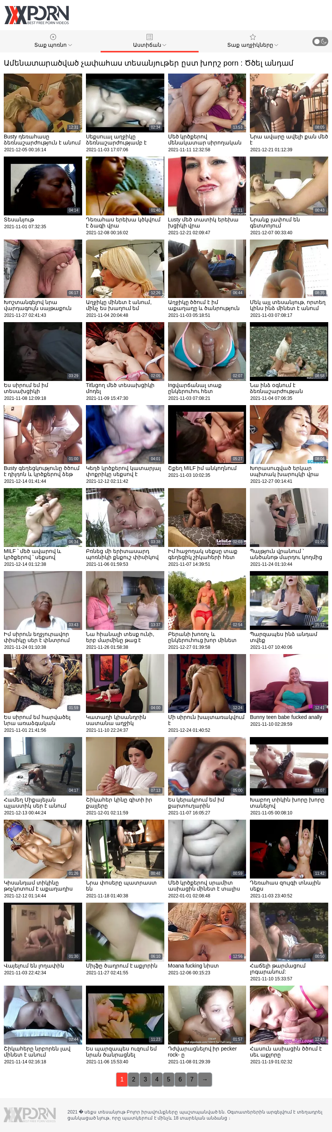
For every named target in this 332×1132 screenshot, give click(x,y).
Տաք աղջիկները (252, 41)
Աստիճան (150, 41)
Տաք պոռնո (53, 41)
